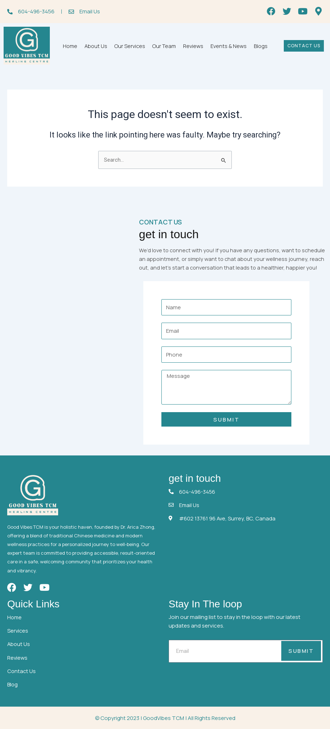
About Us (95, 46)
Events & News (228, 46)
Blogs (261, 46)
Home (70, 46)
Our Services (129, 46)
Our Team (164, 46)
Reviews (193, 46)
